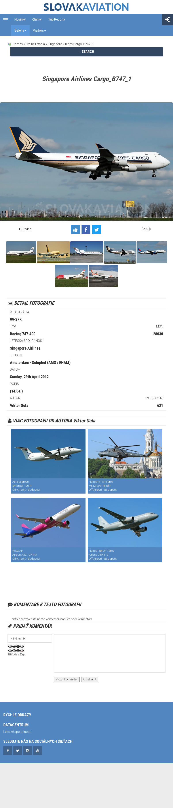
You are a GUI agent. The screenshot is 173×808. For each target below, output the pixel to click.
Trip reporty (56, 19)
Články (37, 19)
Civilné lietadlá (35, 44)
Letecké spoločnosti (17, 731)
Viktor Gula (19, 405)
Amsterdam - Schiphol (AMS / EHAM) (40, 362)
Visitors (39, 30)
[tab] (86, 51)
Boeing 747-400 (22, 333)
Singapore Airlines (25, 348)
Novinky (20, 19)
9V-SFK (16, 319)
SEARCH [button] (86, 52)
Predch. (26, 229)
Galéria (20, 30)
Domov (18, 44)
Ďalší (145, 229)
